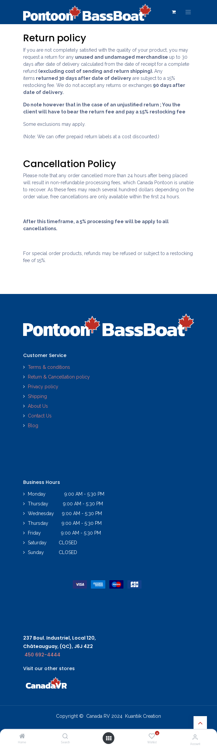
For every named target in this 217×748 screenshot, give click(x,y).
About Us (38, 406)
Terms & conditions (49, 367)
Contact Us (40, 415)
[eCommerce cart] (173, 12)
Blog (33, 425)
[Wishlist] (152, 736)
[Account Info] (195, 737)
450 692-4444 (42, 654)
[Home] (22, 736)
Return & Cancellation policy (59, 377)
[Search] (65, 736)
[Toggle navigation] (188, 12)
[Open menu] (108, 738)
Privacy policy (44, 386)
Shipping (37, 396)
